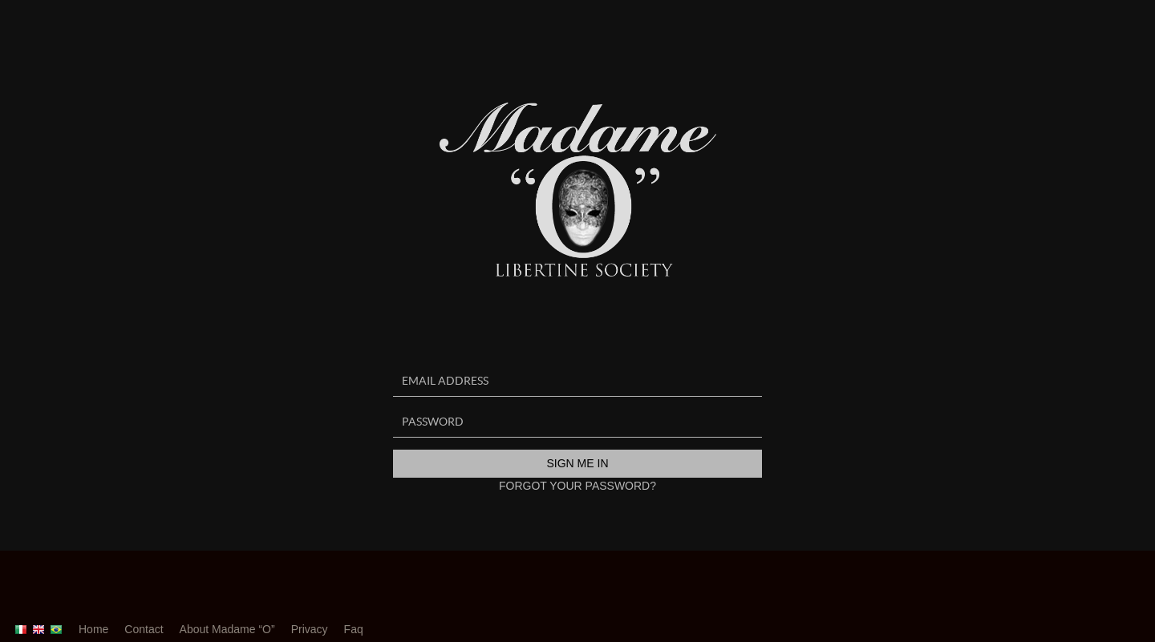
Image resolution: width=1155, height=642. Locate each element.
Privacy (309, 629)
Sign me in (577, 463)
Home (93, 629)
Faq (353, 629)
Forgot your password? (577, 485)
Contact (143, 629)
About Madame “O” (227, 629)
